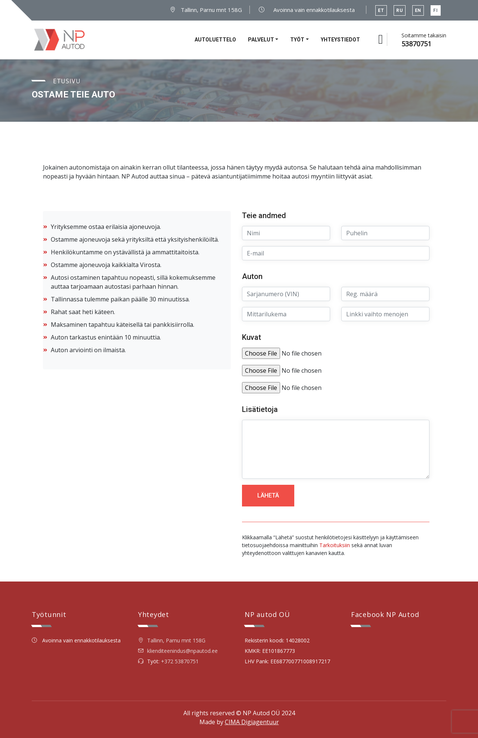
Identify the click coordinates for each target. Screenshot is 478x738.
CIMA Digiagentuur (252, 722)
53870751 (416, 43)
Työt (297, 40)
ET (381, 10)
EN (418, 10)
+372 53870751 (180, 661)
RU (399, 10)
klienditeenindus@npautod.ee (182, 650)
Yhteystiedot (340, 40)
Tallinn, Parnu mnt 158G (206, 9)
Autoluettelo (215, 40)
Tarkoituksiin (334, 545)
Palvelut (261, 40)
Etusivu (67, 81)
